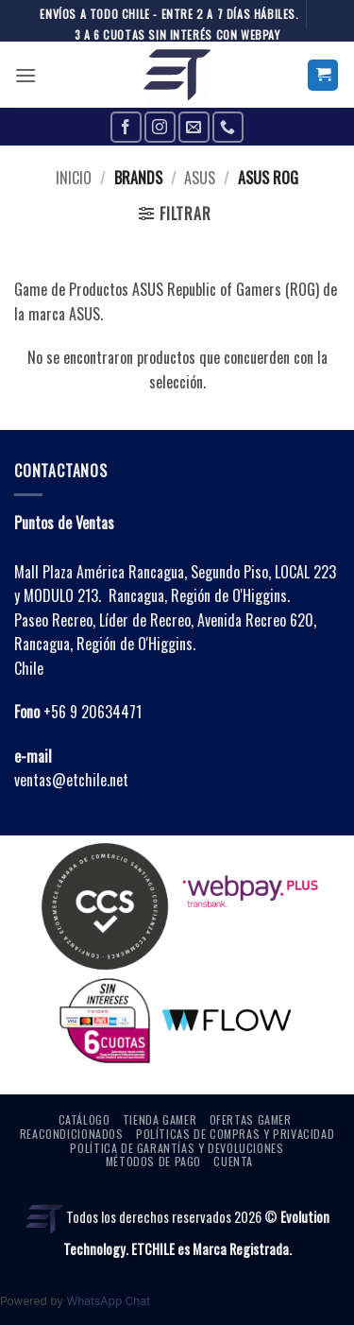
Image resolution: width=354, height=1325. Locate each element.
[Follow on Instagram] (160, 127)
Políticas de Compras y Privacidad (235, 1134)
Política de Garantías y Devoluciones (176, 1148)
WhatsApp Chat (108, 1301)
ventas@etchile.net (71, 779)
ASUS (199, 177)
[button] (25, 75)
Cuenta (233, 1161)
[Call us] (228, 127)
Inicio (74, 177)
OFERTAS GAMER (251, 1119)
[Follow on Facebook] (126, 127)
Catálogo (84, 1119)
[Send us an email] (194, 127)
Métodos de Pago (153, 1161)
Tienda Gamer (159, 1119)
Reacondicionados (72, 1134)
